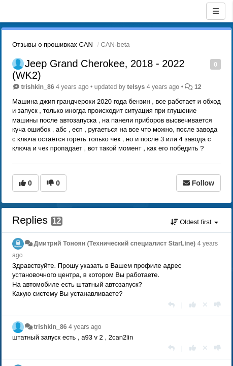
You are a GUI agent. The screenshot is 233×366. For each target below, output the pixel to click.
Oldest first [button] (194, 222)
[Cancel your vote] (205, 305)
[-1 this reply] (217, 305)
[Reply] (171, 305)
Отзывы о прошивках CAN (52, 44)
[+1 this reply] (192, 305)
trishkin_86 (37, 86)
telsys (136, 86)
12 (198, 86)
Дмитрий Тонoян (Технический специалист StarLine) (114, 243)
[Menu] (215, 11)
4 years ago (85, 326)
